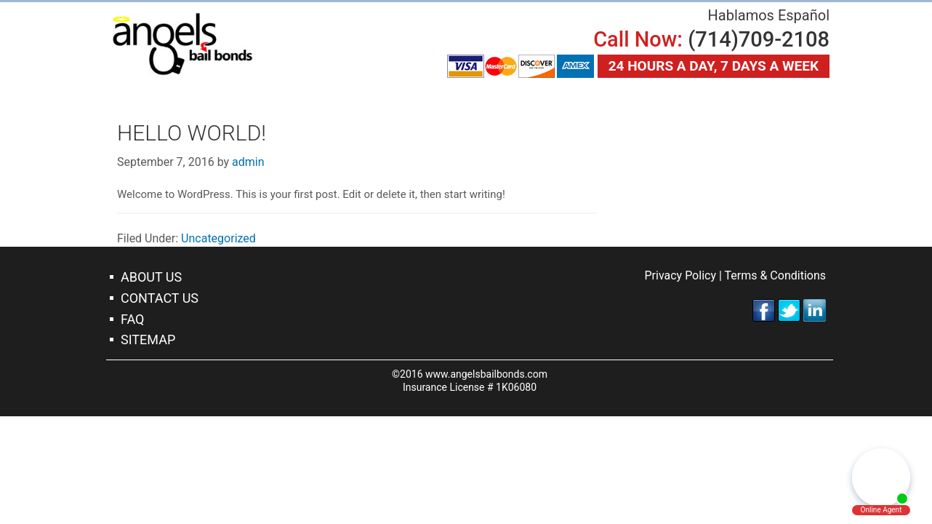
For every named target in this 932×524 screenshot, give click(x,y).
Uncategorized (218, 238)
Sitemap (148, 339)
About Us (151, 277)
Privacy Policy (680, 275)
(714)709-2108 (758, 39)
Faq (132, 319)
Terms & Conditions (776, 275)
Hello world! (191, 133)
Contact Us (159, 298)
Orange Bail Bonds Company (182, 44)
